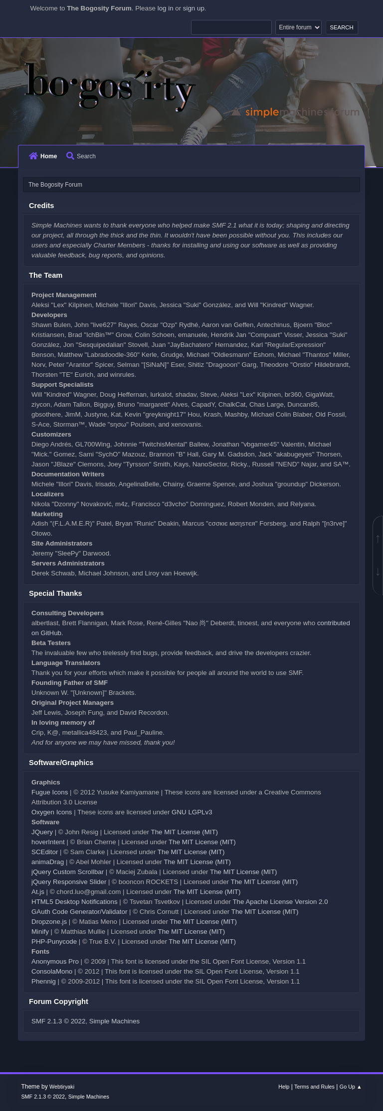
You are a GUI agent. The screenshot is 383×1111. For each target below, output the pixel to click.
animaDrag (47, 862)
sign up (193, 8)
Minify (40, 931)
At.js (37, 891)
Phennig (43, 981)
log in (166, 8)
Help (283, 1087)
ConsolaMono (51, 971)
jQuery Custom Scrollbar (67, 872)
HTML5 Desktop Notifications (74, 901)
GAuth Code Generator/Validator (79, 911)
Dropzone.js (49, 921)
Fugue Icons (49, 792)
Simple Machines (114, 1021)
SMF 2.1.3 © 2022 (58, 1021)
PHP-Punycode (54, 941)
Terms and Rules (314, 1087)
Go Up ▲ (351, 1087)
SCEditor (44, 852)
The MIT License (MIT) (184, 832)
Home (43, 156)
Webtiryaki (61, 1087)
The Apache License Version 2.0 (280, 901)
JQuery (42, 832)
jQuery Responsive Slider (68, 882)
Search (81, 156)
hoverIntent (48, 842)
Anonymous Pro (55, 961)
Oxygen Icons (51, 812)
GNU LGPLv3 (192, 812)
